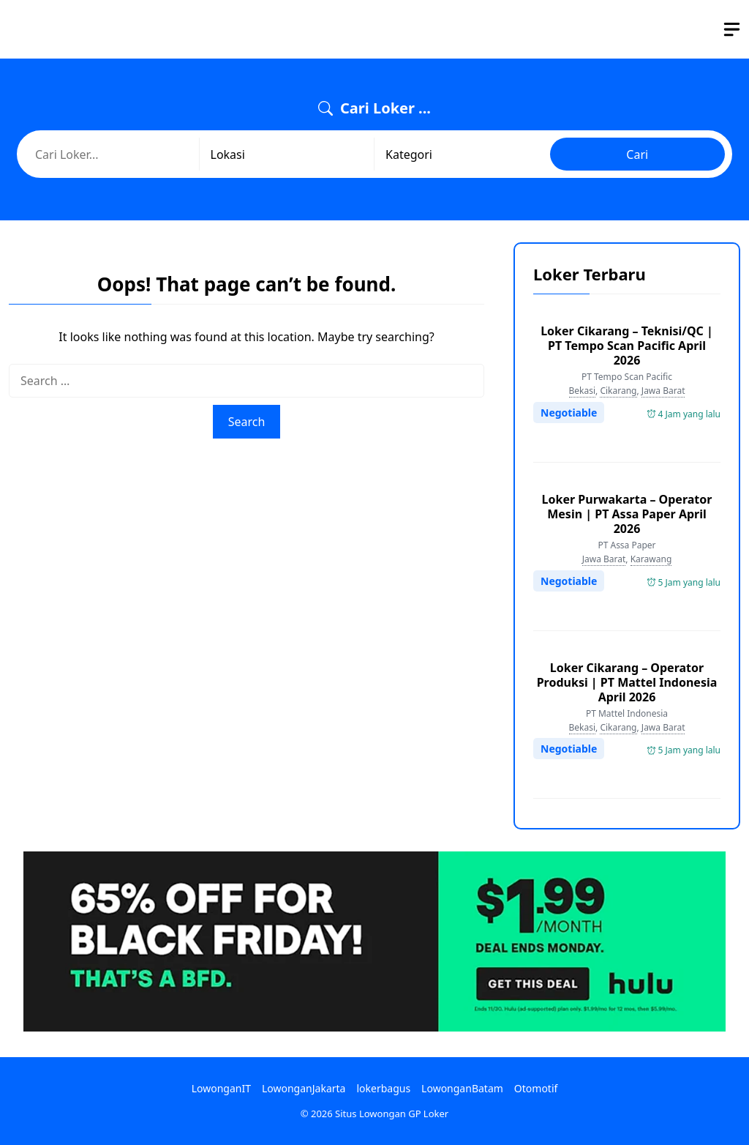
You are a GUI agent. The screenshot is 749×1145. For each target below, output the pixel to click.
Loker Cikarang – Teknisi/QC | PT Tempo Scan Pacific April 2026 (627, 345)
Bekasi (582, 390)
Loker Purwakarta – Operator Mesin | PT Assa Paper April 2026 (627, 514)
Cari (637, 154)
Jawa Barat (663, 390)
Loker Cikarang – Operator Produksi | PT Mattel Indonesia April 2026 (627, 682)
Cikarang (618, 390)
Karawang (651, 559)
